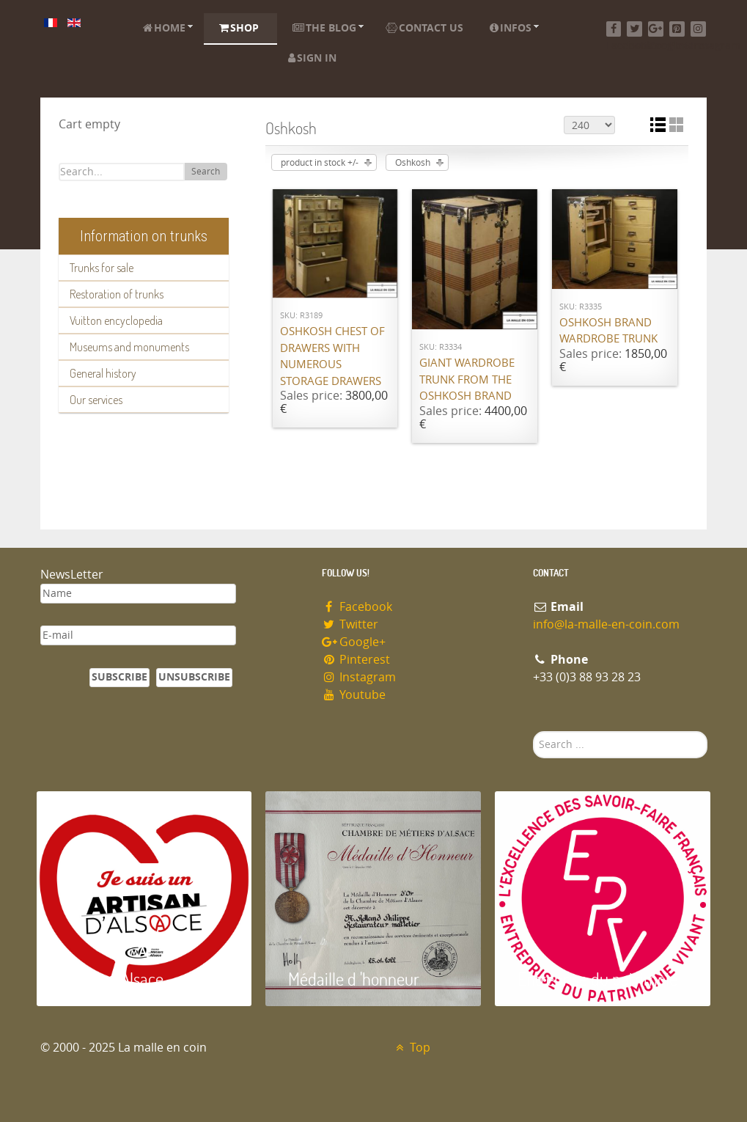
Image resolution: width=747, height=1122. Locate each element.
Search (205, 171)
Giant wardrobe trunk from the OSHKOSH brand (467, 379)
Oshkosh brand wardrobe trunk (608, 331)
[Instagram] (698, 29)
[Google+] (655, 29)
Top (411, 1048)
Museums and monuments (129, 347)
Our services (96, 399)
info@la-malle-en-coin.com (606, 624)
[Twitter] (634, 29)
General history (103, 373)
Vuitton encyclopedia (116, 320)
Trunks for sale (101, 267)
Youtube (354, 695)
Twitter (350, 624)
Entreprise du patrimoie (597, 978)
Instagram (359, 677)
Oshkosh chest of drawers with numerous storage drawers (332, 356)
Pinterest (356, 660)
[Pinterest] (677, 29)
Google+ (354, 642)
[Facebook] (614, 29)
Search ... (533, 731)
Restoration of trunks (116, 294)
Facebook (357, 607)
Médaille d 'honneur (353, 978)
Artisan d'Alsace (111, 978)
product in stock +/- (319, 163)
